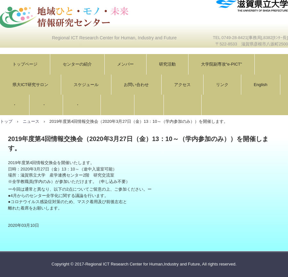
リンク (222, 84)
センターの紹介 (77, 64)
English (261, 84)
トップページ (24, 64)
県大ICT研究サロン (30, 84)
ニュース (31, 121)
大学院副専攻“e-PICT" (221, 64)
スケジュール (86, 84)
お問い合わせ (136, 84)
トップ (6, 121)
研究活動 (167, 64)
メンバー (125, 64)
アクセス (182, 84)
